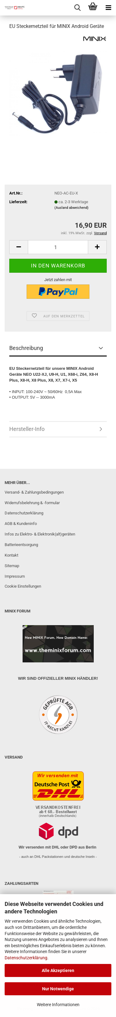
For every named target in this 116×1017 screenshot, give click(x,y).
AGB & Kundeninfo (21, 523)
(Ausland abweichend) (71, 208)
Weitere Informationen (58, 1004)
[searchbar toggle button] (77, 8)
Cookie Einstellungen (23, 586)
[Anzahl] (58, 247)
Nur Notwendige (58, 988)
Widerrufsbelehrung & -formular (32, 502)
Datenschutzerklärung (26, 957)
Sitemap (12, 565)
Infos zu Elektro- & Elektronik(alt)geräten (40, 534)
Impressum (15, 576)
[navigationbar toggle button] (108, 8)
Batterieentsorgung (21, 544)
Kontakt (11, 555)
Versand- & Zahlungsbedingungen (34, 492)
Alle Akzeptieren (58, 970)
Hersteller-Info (27, 429)
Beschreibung (26, 348)
